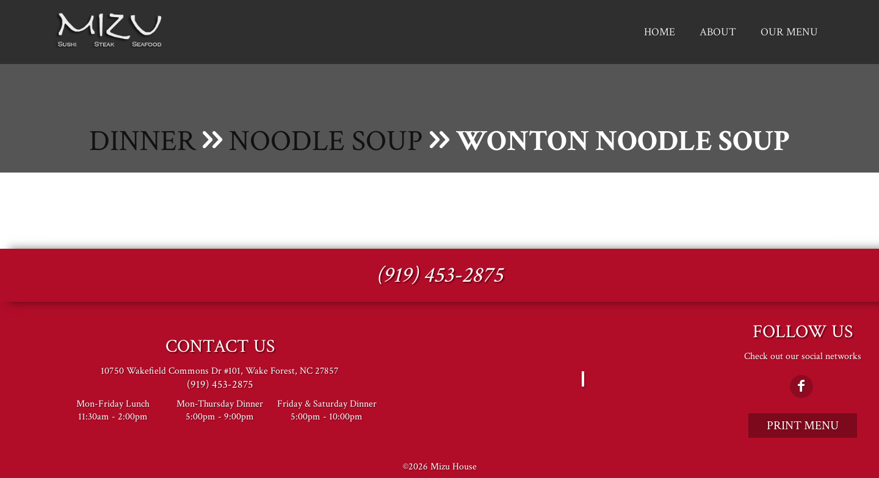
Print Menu (803, 425)
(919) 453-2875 (439, 275)
